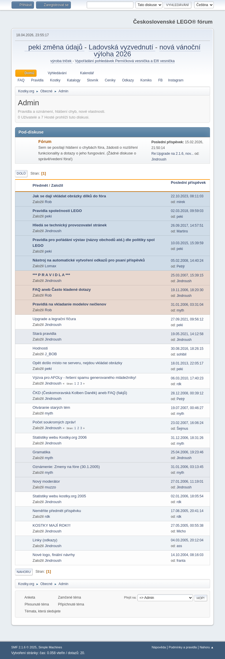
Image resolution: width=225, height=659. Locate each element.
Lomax (50, 266)
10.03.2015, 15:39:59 (187, 243)
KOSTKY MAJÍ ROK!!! (52, 525)
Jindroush (158, 159)
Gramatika (41, 452)
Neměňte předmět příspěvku (57, 511)
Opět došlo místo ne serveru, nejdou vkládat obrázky (77, 363)
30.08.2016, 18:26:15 (187, 349)
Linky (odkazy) (45, 540)
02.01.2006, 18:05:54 (187, 496)
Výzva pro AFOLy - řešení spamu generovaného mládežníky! (84, 377)
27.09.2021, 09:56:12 (187, 319)
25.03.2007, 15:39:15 (187, 275)
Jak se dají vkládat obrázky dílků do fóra (69, 196)
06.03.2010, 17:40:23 (187, 378)
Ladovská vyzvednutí (122, 47)
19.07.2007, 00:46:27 (187, 408)
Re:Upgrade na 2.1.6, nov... (172, 154)
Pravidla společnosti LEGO (57, 211)
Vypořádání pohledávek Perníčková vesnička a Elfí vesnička (125, 61)
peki (48, 216)
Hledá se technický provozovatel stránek (70, 225)
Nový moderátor (46, 481)
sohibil (181, 354)
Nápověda (159, 647)
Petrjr (181, 266)
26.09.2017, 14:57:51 (187, 226)
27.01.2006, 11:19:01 (187, 482)
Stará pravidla (44, 333)
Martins (182, 231)
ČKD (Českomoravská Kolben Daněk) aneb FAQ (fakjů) (80, 393)
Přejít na (130, 597)
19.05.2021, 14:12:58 (187, 334)
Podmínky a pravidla (183, 647)
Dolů (21, 173)
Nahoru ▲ (207, 647)
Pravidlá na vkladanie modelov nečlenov (69, 304)
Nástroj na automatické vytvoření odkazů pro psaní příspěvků (89, 260)
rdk (179, 384)
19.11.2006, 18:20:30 (187, 290)
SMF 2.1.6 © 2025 (24, 647)
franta (181, 561)
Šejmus (182, 429)
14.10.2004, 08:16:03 (187, 555)
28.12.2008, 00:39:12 (187, 393)
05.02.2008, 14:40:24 (187, 261)
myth (180, 310)
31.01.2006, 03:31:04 (187, 305)
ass (179, 546)
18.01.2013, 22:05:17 (187, 363)
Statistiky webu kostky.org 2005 (59, 496)
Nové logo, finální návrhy (54, 555)
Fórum (45, 141)
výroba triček (61, 61)
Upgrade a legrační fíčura (54, 319)
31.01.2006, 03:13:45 (187, 467)
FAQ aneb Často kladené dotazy (62, 289)
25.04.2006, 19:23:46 (187, 452)
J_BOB (51, 354)
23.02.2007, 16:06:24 (187, 423)
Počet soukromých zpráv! (54, 422)
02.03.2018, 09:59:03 (187, 211)
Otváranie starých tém (51, 407)
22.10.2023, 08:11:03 (187, 196)
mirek (181, 202)
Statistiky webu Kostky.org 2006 (60, 437)
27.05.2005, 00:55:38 (187, 526)
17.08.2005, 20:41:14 (187, 511)
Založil (57, 185)
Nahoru (24, 572)
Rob (48, 202)
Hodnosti (40, 348)
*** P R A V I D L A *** (51, 275)
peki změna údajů (54, 47)
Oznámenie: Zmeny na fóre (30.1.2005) (66, 467)
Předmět (40, 185)
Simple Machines (50, 647)
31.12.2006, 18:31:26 (187, 438)
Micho (181, 531)
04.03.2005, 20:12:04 (187, 540)
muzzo (50, 487)
